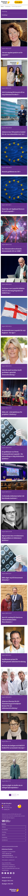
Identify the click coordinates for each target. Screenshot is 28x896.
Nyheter (3, 835)
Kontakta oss (5, 840)
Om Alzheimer (5, 829)
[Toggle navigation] (26, 2)
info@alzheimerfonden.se (7, 855)
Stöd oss (4, 827)
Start (2, 6)
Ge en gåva (18, 2)
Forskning (7, 6)
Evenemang (4, 837)
